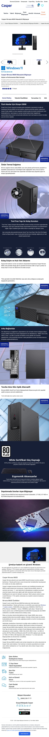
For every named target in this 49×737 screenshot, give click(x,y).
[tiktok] (30, 706)
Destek (45, 1)
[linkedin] (25, 706)
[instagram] (20, 706)
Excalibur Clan (39, 1)
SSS (45, 98)
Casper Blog (32, 1)
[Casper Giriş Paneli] (46, 5)
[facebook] (17, 706)
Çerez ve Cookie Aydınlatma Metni (15, 730)
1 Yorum (14, 88)
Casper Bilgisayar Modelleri (11, 23)
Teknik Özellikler (21, 98)
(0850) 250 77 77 (24, 698)
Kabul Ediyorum (24, 733)
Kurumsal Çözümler (15, 1)
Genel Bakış (6, 98)
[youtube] (27, 706)
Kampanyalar (24, 1)
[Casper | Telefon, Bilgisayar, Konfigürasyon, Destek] (9, 6)
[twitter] (22, 706)
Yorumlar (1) (36, 98)
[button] (2, 62)
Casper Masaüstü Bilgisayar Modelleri (29, 23)
